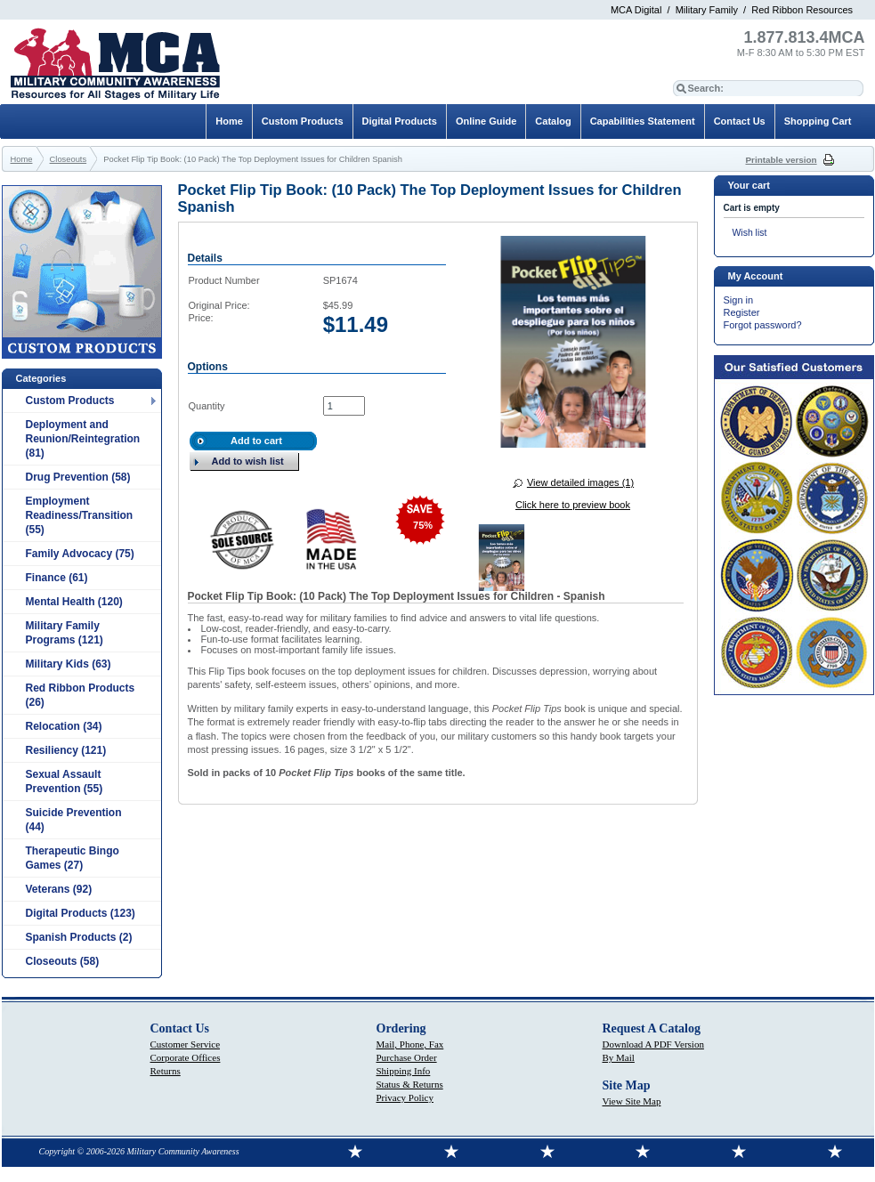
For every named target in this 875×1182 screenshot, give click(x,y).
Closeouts (68, 159)
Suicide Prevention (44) (74, 819)
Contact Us (740, 121)
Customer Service (185, 1044)
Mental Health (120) (74, 601)
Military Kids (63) (68, 664)
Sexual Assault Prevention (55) (64, 781)
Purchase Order (407, 1057)
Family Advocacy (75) (80, 553)
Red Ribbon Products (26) (80, 695)
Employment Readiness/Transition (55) (80, 515)
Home (229, 121)
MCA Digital (636, 9)
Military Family (707, 9)
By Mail (619, 1057)
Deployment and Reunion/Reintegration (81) (83, 438)
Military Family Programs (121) (64, 632)
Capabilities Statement (642, 121)
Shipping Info (404, 1070)
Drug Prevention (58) (78, 477)
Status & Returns (410, 1084)
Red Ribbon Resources (802, 9)
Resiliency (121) (66, 750)
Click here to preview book (572, 504)
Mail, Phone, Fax (410, 1044)
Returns (165, 1070)
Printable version (781, 160)
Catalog (553, 121)
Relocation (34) (64, 726)
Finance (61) (57, 577)
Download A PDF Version (653, 1044)
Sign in (739, 300)
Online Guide (486, 121)
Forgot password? (763, 325)
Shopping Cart (818, 121)
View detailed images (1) (580, 482)
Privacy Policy (405, 1097)
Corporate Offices (185, 1057)
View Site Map (632, 1101)
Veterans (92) (59, 889)
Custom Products (70, 400)
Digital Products (399, 121)
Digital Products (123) (80, 913)
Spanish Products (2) (79, 937)
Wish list (750, 233)
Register (742, 312)
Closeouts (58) (63, 961)
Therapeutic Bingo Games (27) (72, 858)
